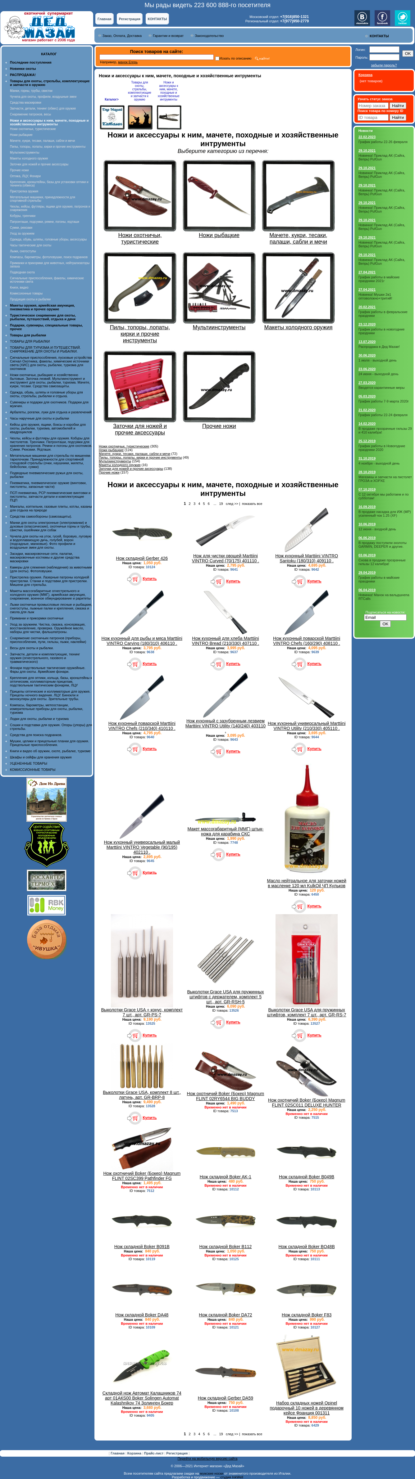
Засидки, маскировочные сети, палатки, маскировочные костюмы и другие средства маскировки (45, 557)
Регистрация (129, 19)
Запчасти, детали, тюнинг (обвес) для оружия (43, 108)
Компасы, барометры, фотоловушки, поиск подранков (49, 257)
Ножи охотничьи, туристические (33, 129)
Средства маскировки (25, 102)
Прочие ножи (19, 170)
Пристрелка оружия (24, 191)
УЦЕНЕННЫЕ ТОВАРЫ (28, 763)
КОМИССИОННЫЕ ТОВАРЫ (32, 769)
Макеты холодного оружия (29, 158)
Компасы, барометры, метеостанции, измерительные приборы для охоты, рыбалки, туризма (46, 708)
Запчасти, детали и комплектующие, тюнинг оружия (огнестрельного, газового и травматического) (45, 657)
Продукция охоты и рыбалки (30, 299)
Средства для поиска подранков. (36, 735)
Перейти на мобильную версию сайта (208, 1458)
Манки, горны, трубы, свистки (31, 90)
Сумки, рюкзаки (21, 227)
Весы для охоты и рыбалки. (32, 648)
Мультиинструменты (24, 152)
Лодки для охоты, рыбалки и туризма (39, 719)
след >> (232, 504)
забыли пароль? (384, 65)
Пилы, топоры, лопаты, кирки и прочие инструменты (47, 146)
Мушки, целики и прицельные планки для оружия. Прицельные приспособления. (49, 743)
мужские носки (211, 1473)
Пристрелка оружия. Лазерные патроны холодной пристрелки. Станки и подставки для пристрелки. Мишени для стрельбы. (49, 581)
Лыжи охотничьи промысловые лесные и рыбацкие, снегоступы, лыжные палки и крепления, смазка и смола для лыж (51, 608)
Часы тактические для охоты (30, 245)
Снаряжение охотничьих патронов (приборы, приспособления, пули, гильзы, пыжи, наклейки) (48, 640)
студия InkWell (231, 1477)
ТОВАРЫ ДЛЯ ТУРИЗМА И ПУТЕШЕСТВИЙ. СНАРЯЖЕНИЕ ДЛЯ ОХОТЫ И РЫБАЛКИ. (45, 349)
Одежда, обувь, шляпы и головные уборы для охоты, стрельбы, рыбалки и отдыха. (46, 394)
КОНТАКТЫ (157, 19)
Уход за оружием (22, 233)
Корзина (134, 1453)
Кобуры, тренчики (22, 216)
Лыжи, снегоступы (23, 251)
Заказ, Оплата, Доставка (122, 36)
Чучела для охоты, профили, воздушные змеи (43, 96)
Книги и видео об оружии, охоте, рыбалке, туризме (50, 751)
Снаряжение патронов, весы (30, 114)
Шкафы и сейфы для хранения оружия (40, 757)
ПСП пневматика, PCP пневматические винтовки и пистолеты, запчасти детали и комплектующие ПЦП (50, 496)
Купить (150, 578)
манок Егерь (128, 62)
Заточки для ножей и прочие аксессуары (39, 164)
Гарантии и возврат (168, 36)
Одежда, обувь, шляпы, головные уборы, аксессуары (48, 239)
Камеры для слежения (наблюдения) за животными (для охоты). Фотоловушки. (51, 569)
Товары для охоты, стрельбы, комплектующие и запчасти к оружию (139, 91)
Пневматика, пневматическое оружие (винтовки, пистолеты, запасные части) (48, 484)
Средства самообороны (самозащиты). (41, 516)
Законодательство (209, 36)
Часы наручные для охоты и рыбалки (39, 418)
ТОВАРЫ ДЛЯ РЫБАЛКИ (30, 341)
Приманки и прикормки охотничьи (36, 618)
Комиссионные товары (26, 293)
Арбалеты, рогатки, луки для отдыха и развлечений (50, 412)
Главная (105, 19)
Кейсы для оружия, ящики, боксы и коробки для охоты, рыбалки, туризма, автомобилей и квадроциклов (48, 428)
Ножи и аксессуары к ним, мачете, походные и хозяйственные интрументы (169, 91)
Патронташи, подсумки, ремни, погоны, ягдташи (44, 221)
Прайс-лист (154, 1453)
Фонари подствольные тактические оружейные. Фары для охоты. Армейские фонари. (47, 669)
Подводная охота (22, 272)
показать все (252, 504)
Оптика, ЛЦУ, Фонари (25, 176)
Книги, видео (19, 287)
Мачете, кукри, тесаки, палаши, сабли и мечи (42, 140)
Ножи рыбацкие (21, 135)
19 (221, 504)
